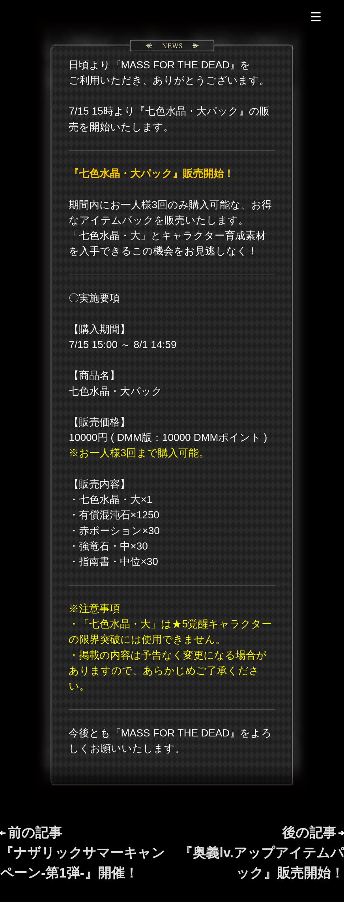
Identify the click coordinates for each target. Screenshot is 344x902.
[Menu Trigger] (316, 17)
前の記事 (82, 853)
